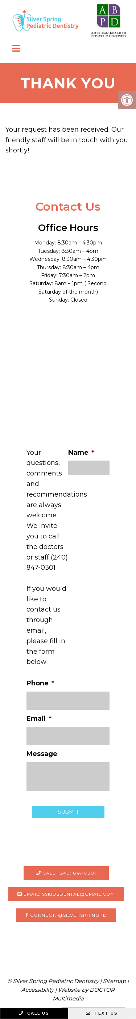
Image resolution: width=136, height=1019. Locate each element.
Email (38, 719)
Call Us (34, 1013)
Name (81, 453)
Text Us (102, 1013)
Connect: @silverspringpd (66, 915)
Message (41, 754)
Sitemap (114, 981)
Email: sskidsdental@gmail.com (66, 894)
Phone (40, 683)
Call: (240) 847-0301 (66, 873)
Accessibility (37, 989)
